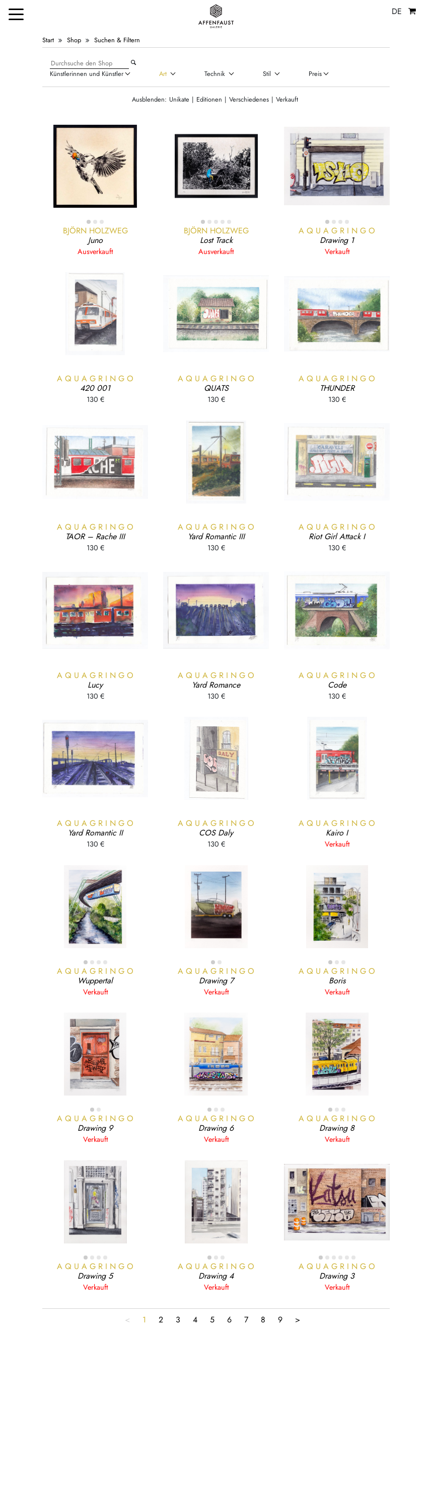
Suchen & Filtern (117, 40)
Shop (74, 40)
